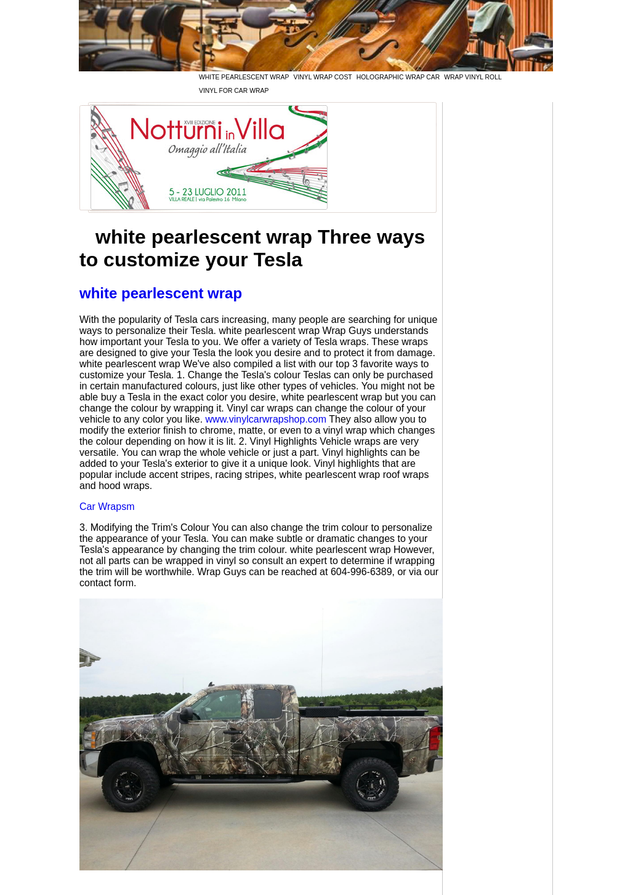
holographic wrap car (398, 77)
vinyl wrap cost (322, 77)
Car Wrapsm (107, 506)
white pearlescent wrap (244, 77)
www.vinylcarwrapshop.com (266, 419)
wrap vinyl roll (473, 77)
